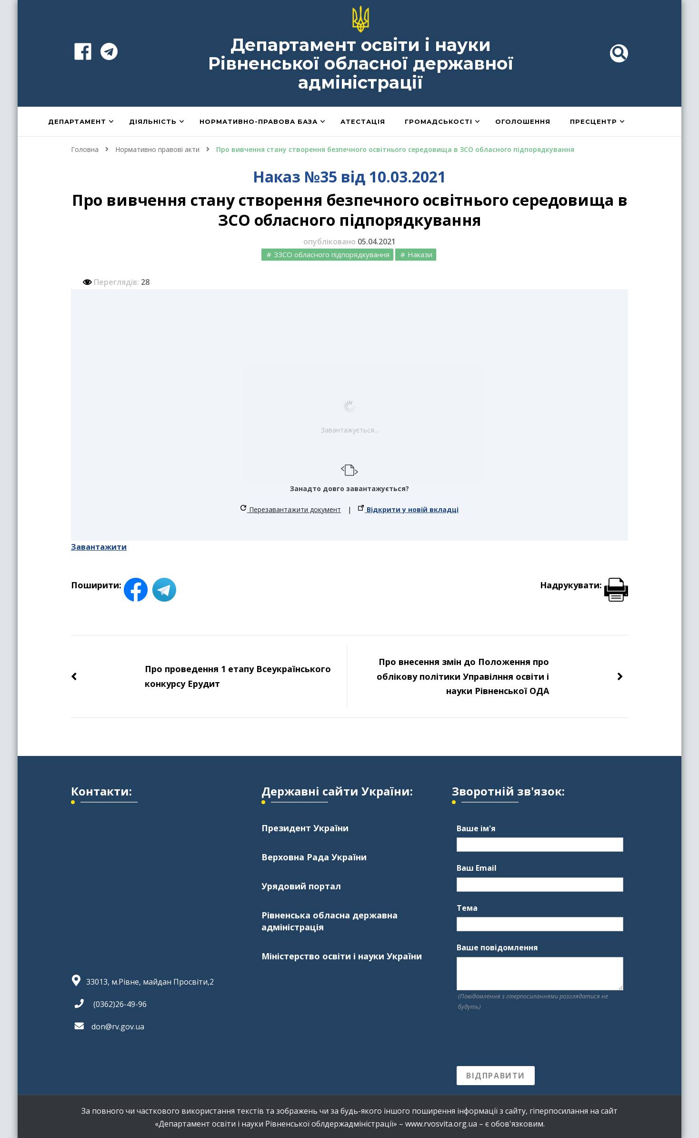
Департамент (77, 121)
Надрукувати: (584, 585)
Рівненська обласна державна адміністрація (329, 921)
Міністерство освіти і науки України (341, 956)
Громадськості (438, 121)
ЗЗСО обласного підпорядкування (331, 254)
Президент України (305, 828)
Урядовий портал (301, 886)
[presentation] (529, 1038)
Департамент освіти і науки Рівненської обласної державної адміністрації (361, 63)
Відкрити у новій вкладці (408, 509)
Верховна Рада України (314, 857)
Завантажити (99, 547)
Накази (420, 254)
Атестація (362, 121)
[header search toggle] (619, 53)
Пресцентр (593, 121)
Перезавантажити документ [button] (290, 509)
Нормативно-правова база (259, 121)
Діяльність (153, 121)
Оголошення (522, 121)
